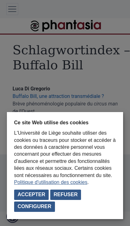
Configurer (34, 206)
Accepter (31, 194)
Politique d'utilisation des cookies (50, 182)
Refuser (66, 194)
